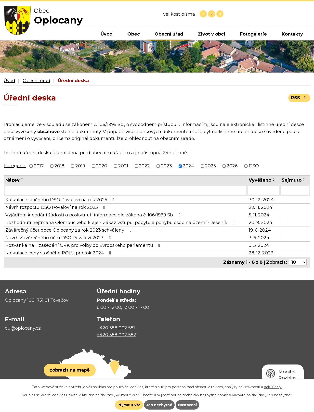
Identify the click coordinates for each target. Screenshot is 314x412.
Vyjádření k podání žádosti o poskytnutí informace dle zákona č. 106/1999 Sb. (94, 215)
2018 (59, 166)
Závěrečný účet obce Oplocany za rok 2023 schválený (69, 230)
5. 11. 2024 (259, 215)
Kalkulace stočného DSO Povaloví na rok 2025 (60, 199)
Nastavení (187, 405)
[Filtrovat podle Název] (125, 190)
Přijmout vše (129, 405)
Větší (219, 13)
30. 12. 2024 (261, 199)
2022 (144, 166)
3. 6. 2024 (259, 237)
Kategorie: (15, 165)
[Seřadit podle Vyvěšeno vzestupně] (274, 178)
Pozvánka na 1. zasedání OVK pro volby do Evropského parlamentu (83, 245)
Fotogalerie (253, 34)
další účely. (273, 387)
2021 (123, 166)
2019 (80, 166)
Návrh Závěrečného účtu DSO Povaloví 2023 (59, 237)
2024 (188, 166)
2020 (101, 166)
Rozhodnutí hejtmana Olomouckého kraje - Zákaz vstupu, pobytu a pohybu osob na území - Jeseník (120, 222)
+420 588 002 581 (116, 328)
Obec (133, 34)
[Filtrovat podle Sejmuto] (295, 190)
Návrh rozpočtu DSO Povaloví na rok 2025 (56, 207)
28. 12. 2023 (261, 253)
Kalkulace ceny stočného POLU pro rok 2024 (59, 253)
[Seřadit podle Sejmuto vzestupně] (304, 178)
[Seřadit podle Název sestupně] (22, 180)
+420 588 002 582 (116, 334)
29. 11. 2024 (260, 207)
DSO (254, 166)
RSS (299, 97)
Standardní (211, 13)
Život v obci (211, 34)
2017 (39, 166)
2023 (166, 166)
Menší (203, 13)
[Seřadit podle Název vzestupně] (22, 178)
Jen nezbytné (159, 405)
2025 (210, 166)
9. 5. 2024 (259, 245)
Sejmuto (291, 180)
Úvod (107, 34)
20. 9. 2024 (260, 222)
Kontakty (292, 34)
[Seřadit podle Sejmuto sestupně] (304, 180)
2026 (232, 166)
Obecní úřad (169, 34)
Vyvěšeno (260, 180)
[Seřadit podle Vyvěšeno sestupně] (274, 180)
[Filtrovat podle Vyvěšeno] (263, 190)
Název (12, 180)
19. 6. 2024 (260, 230)
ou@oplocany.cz (23, 328)
